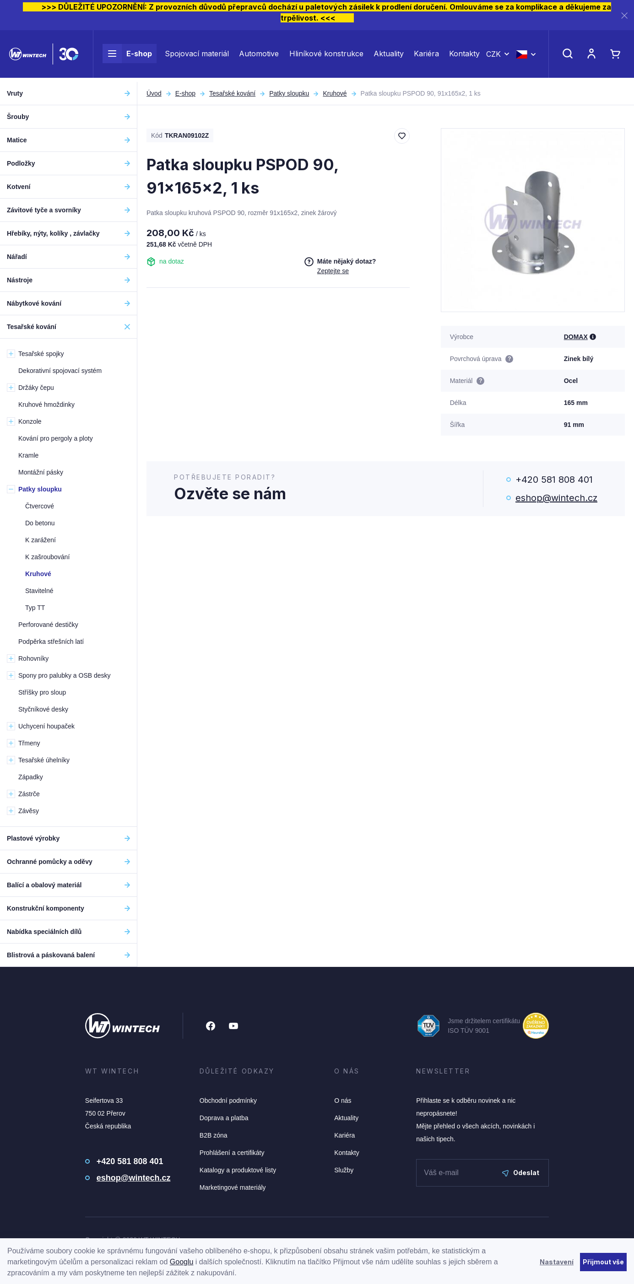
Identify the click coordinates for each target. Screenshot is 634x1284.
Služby (343, 1170)
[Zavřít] (624, 15)
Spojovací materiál (197, 55)
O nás (342, 1100)
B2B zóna (214, 1135)
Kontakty (464, 55)
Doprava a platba (224, 1118)
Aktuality (389, 55)
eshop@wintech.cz (556, 497)
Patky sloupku (289, 93)
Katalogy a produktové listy (238, 1170)
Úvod (154, 93)
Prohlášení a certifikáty (232, 1152)
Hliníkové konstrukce (326, 55)
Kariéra (426, 55)
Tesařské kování (232, 93)
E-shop (127, 55)
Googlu (182, 1262)
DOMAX (576, 336)
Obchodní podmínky (228, 1100)
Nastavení (557, 1262)
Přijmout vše (603, 1262)
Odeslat (520, 1172)
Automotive (259, 55)
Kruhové (335, 93)
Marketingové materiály (233, 1187)
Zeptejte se (333, 271)
